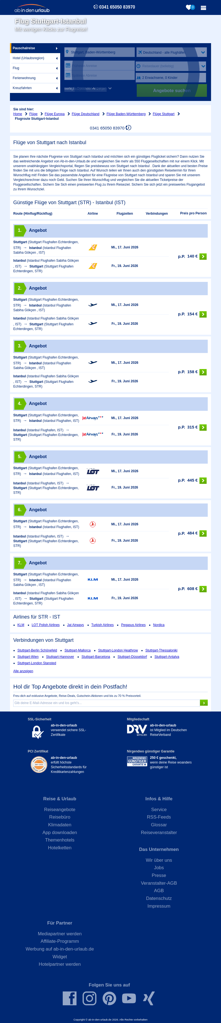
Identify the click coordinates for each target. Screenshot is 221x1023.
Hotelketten (60, 847)
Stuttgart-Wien (28, 657)
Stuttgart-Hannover (60, 657)
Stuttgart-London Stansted (36, 663)
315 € (192, 427)
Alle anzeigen (23, 671)
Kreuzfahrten (22, 88)
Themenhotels (59, 840)
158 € (192, 372)
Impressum (159, 906)
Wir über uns (159, 860)
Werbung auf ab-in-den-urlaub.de (60, 949)
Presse (159, 875)
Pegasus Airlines (133, 625)
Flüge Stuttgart (164, 114)
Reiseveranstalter (159, 832)
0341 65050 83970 (117, 7)
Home (17, 114)
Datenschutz (159, 898)
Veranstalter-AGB (159, 883)
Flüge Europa (55, 114)
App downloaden (60, 832)
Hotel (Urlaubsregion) (28, 58)
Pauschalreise (24, 48)
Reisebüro (59, 817)
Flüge (33, 114)
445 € (192, 480)
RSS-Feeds (159, 817)
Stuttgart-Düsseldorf (132, 657)
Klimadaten (59, 824)
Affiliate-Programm (60, 941)
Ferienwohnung (24, 78)
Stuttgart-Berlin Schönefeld (37, 650)
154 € (192, 314)
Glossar (159, 824)
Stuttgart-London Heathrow (118, 650)
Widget (59, 956)
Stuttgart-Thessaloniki (161, 650)
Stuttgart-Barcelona (95, 657)
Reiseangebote (59, 809)
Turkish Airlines (102, 625)
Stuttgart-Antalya (166, 657)
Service (159, 809)
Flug (16, 68)
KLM (20, 625)
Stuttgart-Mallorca (77, 650)
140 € (192, 256)
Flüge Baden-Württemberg (126, 114)
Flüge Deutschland (85, 114)
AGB (159, 890)
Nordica (158, 625)
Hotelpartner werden (60, 964)
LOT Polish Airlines (46, 625)
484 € (192, 533)
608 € (192, 589)
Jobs (159, 867)
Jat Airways (75, 625)
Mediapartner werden (60, 933)
